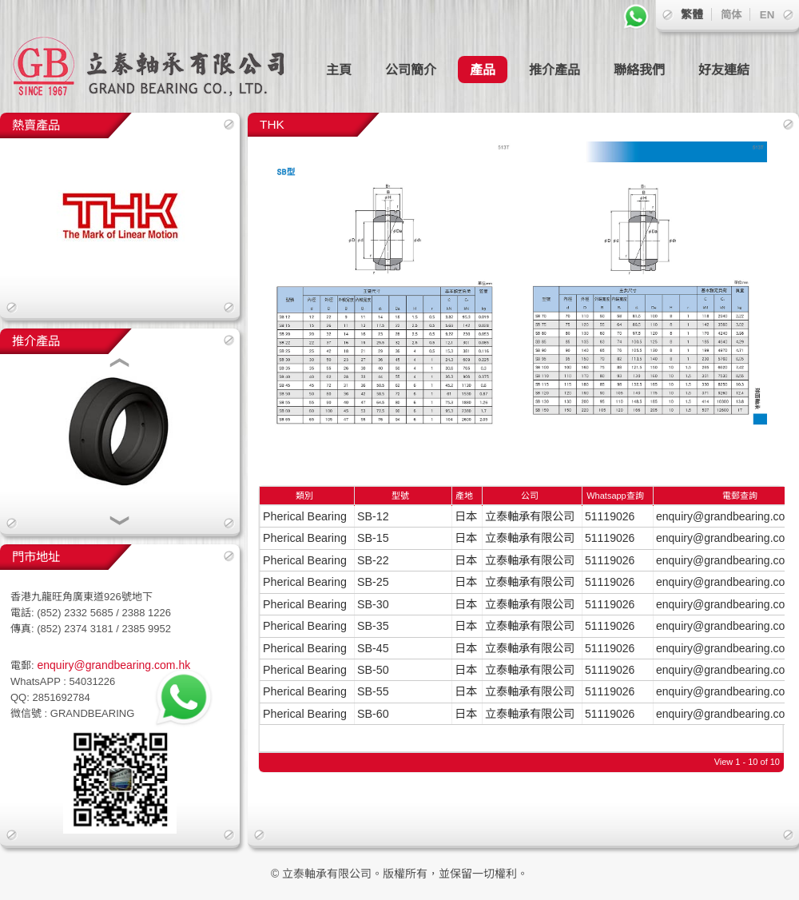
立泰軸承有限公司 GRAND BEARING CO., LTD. (160, 56)
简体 (731, 15)
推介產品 (554, 69)
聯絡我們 (639, 69)
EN (767, 15)
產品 (482, 69)
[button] (120, 364)
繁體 (692, 14)
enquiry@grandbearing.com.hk (112, 665)
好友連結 (723, 69)
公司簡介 (410, 69)
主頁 (339, 69)
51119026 (609, 516)
